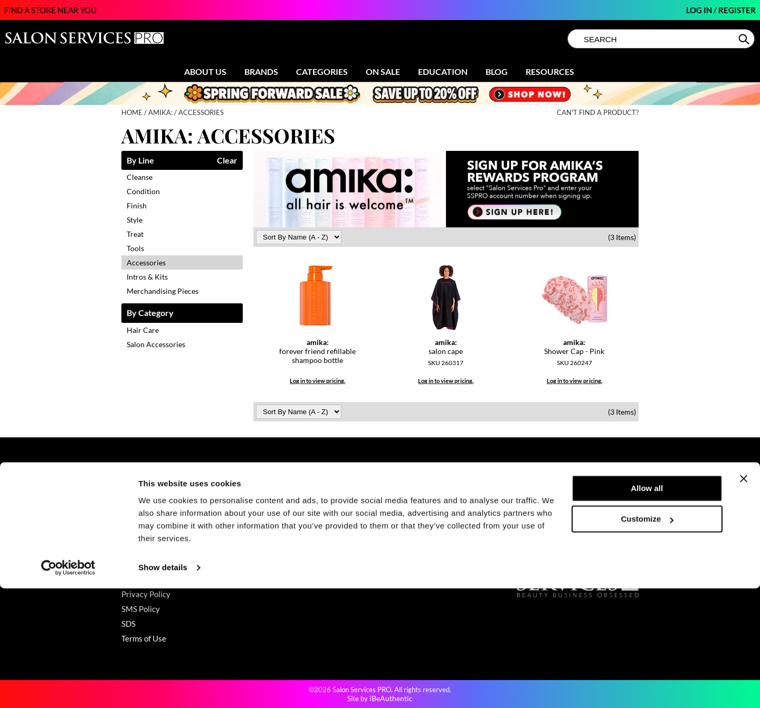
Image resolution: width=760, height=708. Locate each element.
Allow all (647, 608)
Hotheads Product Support (167, 579)
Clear (227, 160)
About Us (205, 71)
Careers (399, 535)
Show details (162, 687)
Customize (647, 638)
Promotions (273, 490)
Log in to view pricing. (317, 380)
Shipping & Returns (154, 520)
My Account (142, 505)
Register (737, 10)
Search (745, 39)
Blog (497, 71)
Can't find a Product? (598, 113)
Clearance (271, 505)
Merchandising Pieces (162, 290)
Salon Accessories (156, 344)
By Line (140, 160)
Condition (143, 191)
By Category (150, 313)
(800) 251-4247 (545, 490)
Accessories (146, 262)
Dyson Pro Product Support (168, 549)
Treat (135, 233)
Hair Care (143, 330)
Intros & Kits (147, 276)
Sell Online (404, 520)
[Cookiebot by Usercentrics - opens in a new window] (68, 687)
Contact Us (140, 490)
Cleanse (140, 177)
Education (443, 71)
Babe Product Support (159, 535)
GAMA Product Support (162, 564)
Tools (135, 248)
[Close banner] (743, 598)
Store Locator (409, 505)
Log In (700, 10)
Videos (265, 549)
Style (134, 219)
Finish (137, 205)
